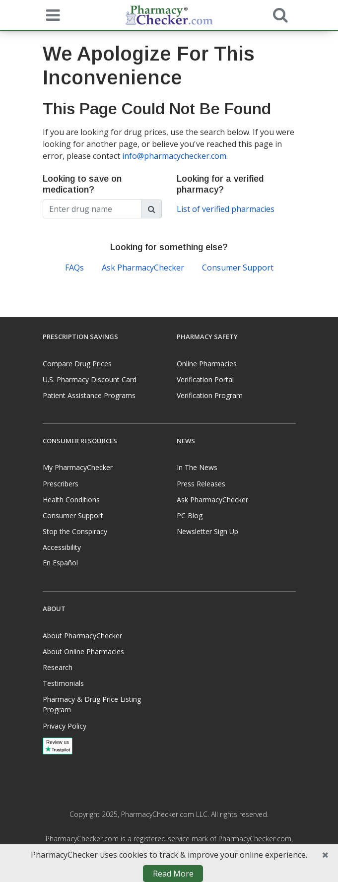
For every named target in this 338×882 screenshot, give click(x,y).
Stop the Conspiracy (75, 531)
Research (57, 667)
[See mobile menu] (51, 14)
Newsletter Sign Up (207, 531)
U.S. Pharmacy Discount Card (89, 379)
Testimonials (63, 683)
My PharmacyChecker (78, 467)
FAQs (74, 267)
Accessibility (62, 547)
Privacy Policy (64, 726)
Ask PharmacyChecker (143, 267)
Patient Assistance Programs (89, 395)
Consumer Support (237, 267)
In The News (197, 467)
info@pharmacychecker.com (174, 155)
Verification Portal (205, 379)
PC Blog (190, 515)
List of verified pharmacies (225, 209)
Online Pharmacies (207, 363)
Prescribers (60, 483)
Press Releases (201, 483)
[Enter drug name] (92, 209)
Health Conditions (71, 499)
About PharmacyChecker (82, 635)
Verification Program (210, 395)
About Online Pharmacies (83, 651)
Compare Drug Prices (77, 363)
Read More (173, 873)
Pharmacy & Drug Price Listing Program (92, 704)
